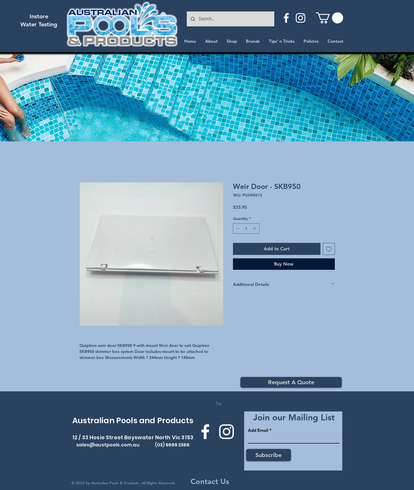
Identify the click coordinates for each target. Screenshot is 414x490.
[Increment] (255, 228)
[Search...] (230, 18)
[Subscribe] (268, 455)
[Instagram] (300, 17)
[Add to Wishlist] (329, 249)
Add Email (258, 430)
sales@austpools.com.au (107, 445)
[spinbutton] (246, 228)
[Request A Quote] (291, 382)
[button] (329, 18)
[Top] (219, 403)
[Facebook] (286, 17)
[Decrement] (237, 228)
